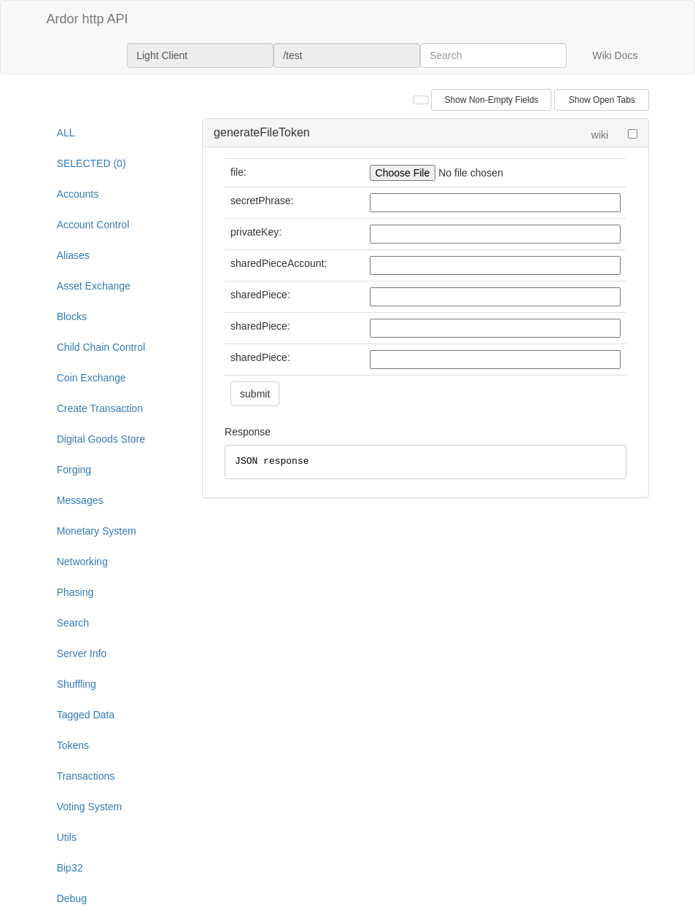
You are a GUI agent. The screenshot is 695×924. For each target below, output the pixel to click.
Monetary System (96, 531)
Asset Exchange (94, 286)
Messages (80, 500)
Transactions (86, 776)
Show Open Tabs (602, 100)
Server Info (81, 653)
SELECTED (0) (91, 163)
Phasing (75, 592)
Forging (74, 469)
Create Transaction (100, 408)
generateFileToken (262, 132)
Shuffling (76, 684)
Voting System (90, 806)
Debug (72, 898)
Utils (67, 837)
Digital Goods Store (101, 439)
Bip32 (70, 868)
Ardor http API (87, 19)
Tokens (73, 745)
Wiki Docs (614, 55)
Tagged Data (85, 715)
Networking (82, 561)
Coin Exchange (91, 378)
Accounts (78, 194)
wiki (599, 135)
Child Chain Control (101, 347)
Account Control (93, 224)
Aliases (73, 255)
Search (73, 623)
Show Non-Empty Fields (492, 100)
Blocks (72, 316)
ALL (66, 133)
